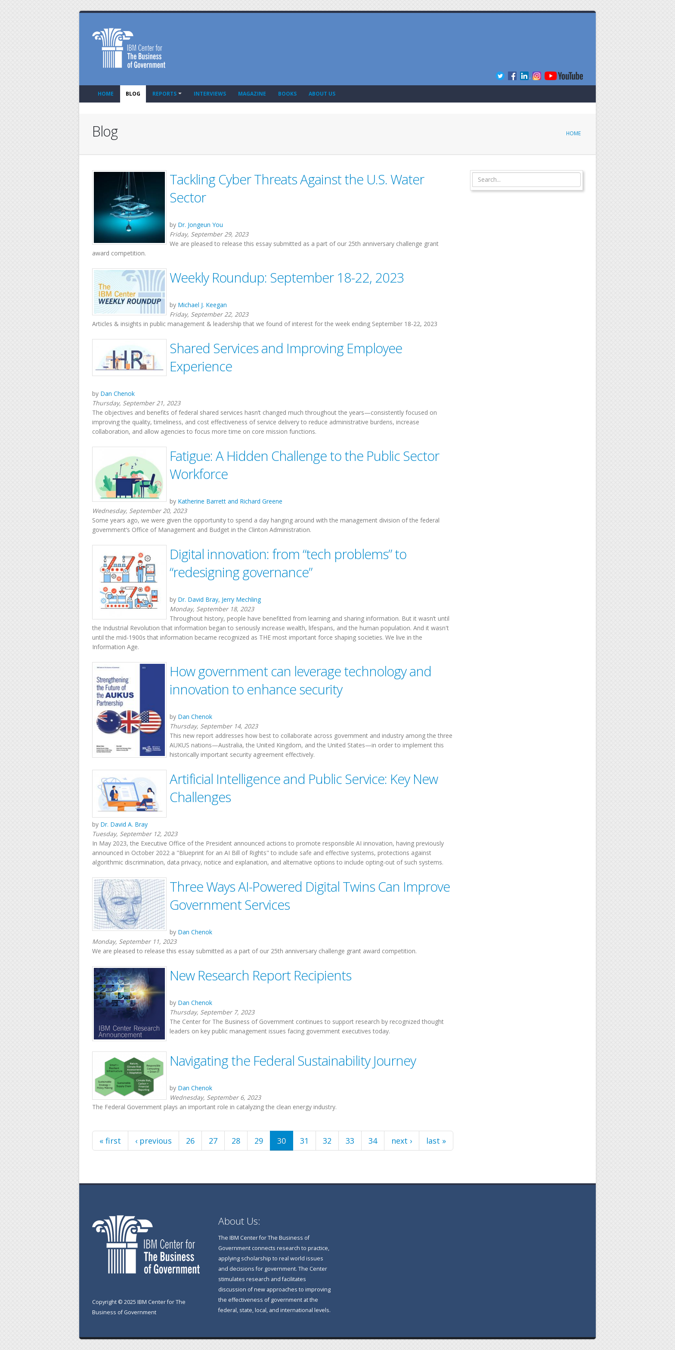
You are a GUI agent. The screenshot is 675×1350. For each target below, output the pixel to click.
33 (350, 1140)
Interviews (210, 93)
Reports (164, 93)
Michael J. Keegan (202, 305)
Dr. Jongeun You (200, 225)
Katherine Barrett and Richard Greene (230, 501)
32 (327, 1140)
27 (213, 1140)
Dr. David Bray (198, 599)
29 (258, 1140)
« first (110, 1140)
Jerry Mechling (241, 599)
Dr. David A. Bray (124, 824)
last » (436, 1140)
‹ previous (153, 1140)
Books (287, 93)
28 (236, 1140)
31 (304, 1140)
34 (372, 1140)
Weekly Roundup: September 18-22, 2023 (287, 277)
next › (401, 1140)
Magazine (252, 93)
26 (190, 1140)
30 (281, 1140)
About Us (322, 93)
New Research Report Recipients (260, 975)
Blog (133, 93)
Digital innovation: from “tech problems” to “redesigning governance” (288, 563)
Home (106, 93)
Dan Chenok (117, 393)
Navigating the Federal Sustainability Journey (293, 1060)
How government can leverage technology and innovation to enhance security (300, 680)
